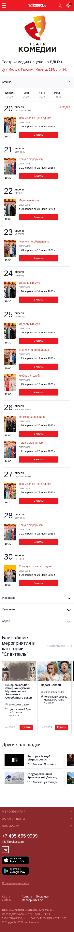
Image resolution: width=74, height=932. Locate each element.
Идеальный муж (29, 200)
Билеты (39, 134)
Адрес (6, 621)
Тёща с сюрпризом (31, 159)
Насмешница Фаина (32, 416)
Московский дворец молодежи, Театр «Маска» (54, 699)
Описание (8, 609)
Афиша (6, 82)
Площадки (42, 896)
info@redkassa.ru (13, 841)
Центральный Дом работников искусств (18, 712)
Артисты (27, 896)
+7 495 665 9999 (20, 836)
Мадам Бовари (51, 685)
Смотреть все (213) (59, 645)
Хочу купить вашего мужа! (35, 566)
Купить (26, 727)
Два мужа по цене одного (35, 117)
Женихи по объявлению (34, 241)
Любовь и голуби (29, 375)
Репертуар (8, 597)
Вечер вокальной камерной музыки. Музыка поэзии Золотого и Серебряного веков (18, 691)
